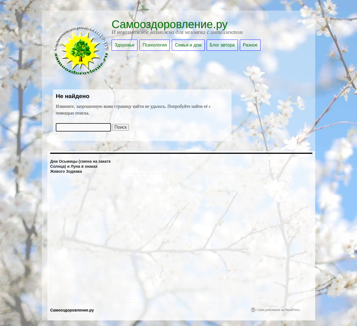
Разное (250, 45)
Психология (155, 45)
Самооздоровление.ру (170, 24)
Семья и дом (188, 45)
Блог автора (222, 45)
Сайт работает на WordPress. (278, 310)
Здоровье (124, 45)
